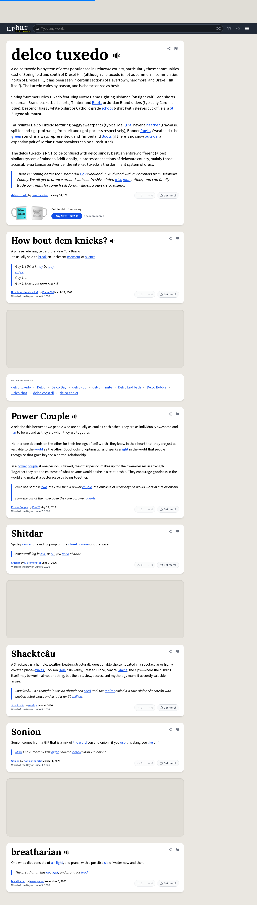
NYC (43, 553)
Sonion (15, 761)
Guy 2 (19, 272)
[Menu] (247, 28)
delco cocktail (43, 393)
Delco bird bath (129, 387)
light (127, 125)
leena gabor (37, 881)
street (72, 544)
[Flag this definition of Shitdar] (177, 531)
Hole (62, 670)
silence (90, 256)
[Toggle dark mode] (238, 28)
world (38, 449)
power (22, 466)
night (55, 752)
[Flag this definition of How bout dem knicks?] (177, 238)
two (44, 487)
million (77, 696)
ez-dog (32, 706)
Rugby (145, 131)
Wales (39, 670)
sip (106, 862)
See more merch (94, 216)
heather (152, 125)
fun (13, 432)
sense (26, 544)
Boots (97, 103)
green (16, 136)
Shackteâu (17, 706)
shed (87, 690)
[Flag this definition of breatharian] (177, 850)
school (107, 108)
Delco (41, 387)
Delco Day (58, 387)
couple (33, 466)
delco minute (102, 387)
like (150, 742)
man (127, 180)
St (171, 108)
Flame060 (48, 292)
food (84, 872)
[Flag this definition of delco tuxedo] (176, 48)
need (65, 553)
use (122, 742)
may (40, 266)
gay (51, 266)
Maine (122, 670)
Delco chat (19, 393)
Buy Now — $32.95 (66, 216)
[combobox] (128, 28)
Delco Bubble (156, 387)
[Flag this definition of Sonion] (177, 729)
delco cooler (69, 393)
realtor (110, 690)
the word (80, 742)
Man (18, 752)
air (53, 862)
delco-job (79, 387)
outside (151, 136)
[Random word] (218, 28)
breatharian (18, 881)
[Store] (229, 28)
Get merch (168, 196)
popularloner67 (33, 761)
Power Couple (19, 507)
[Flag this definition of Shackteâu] (177, 651)
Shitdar (15, 563)
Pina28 (36, 507)
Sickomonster (32, 563)
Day (83, 174)
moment (73, 256)
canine (84, 544)
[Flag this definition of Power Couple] (177, 414)
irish (118, 180)
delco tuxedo (19, 195)
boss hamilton (40, 195)
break (42, 256)
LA (52, 553)
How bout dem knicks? (24, 292)
